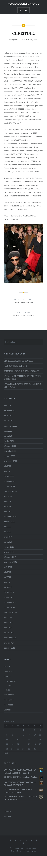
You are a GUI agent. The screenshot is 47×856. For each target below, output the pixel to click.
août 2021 (8, 496)
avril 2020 (8, 537)
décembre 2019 (10, 557)
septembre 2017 (10, 638)
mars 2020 (8, 542)
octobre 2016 (9, 648)
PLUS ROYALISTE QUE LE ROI (16, 366)
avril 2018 (8, 628)
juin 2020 (7, 527)
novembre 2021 (10, 481)
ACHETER (8, 677)
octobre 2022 (9, 456)
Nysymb (20, 40)
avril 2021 (8, 512)
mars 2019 (8, 587)
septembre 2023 (10, 426)
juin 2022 (7, 466)
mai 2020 (7, 532)
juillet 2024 (8, 416)
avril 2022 (8, 471)
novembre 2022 (10, 451)
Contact (7, 710)
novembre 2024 (10, 411)
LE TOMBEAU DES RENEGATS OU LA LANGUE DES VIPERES (22, 385)
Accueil (7, 666)
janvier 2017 (9, 643)
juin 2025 (7, 406)
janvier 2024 (9, 421)
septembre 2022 (10, 461)
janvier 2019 (9, 597)
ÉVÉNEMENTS (11, 681)
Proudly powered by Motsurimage (23, 848)
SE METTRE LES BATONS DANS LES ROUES (21, 371)
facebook (8, 811)
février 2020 (9, 547)
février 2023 (9, 441)
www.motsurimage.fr (28, 851)
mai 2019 (7, 577)
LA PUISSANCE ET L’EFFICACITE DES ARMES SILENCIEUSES (22, 377)
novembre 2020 (10, 517)
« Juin (6, 753)
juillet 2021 (8, 501)
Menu (24, 10)
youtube (7, 816)
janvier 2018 (9, 633)
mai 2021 (7, 507)
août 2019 (8, 567)
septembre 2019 (10, 562)
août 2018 (8, 618)
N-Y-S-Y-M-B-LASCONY (23, 4)
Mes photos (9, 700)
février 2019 (9, 592)
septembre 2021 (10, 491)
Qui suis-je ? (9, 672)
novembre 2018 (10, 602)
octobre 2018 (9, 607)
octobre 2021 (9, 486)
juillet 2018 (8, 623)
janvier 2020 (9, 552)
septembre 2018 (10, 613)
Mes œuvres (9, 695)
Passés (10, 686)
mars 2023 (8, 436)
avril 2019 (8, 582)
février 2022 (9, 476)
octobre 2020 (9, 522)
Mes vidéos (8, 705)
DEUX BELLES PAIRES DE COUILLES (18, 361)
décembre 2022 (10, 446)
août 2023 (8, 431)
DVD (8, 690)
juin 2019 (7, 572)
